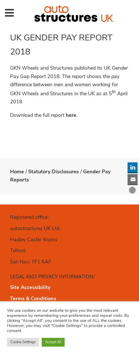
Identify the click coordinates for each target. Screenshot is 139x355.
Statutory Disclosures (53, 172)
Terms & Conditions (33, 299)
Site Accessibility (30, 287)
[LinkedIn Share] (133, 167)
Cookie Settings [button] (23, 342)
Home (17, 172)
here (71, 115)
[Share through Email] (133, 179)
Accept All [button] (53, 342)
